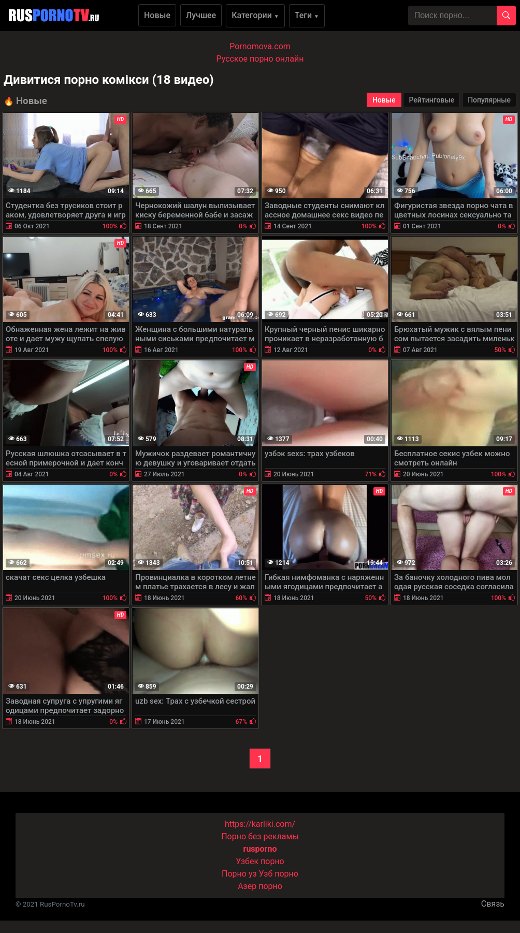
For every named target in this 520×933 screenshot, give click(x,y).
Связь (492, 904)
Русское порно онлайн (260, 59)
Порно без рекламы (260, 836)
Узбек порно (260, 861)
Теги (307, 15)
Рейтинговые (431, 100)
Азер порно (260, 886)
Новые (157, 15)
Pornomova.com (260, 46)
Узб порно (278, 874)
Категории (255, 15)
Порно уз (239, 874)
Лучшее (201, 15)
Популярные (489, 100)
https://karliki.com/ (260, 824)
